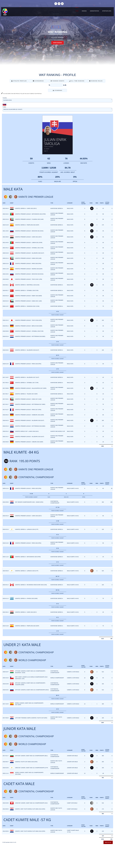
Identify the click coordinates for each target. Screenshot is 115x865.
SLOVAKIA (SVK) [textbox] (7, 100)
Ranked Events (57, 80)
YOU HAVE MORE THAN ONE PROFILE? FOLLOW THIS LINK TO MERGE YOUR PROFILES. (21, 93)
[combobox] (57, 100)
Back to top (108, 842)
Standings (57, 90)
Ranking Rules (96, 80)
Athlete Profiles (19, 80)
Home (76, 11)
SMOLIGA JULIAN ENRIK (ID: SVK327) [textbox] (12, 109)
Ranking (84, 11)
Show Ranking (57, 42)
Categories (38, 80)
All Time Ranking (76, 80)
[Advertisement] (57, 854)
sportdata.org (106, 11)
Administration (94, 11)
